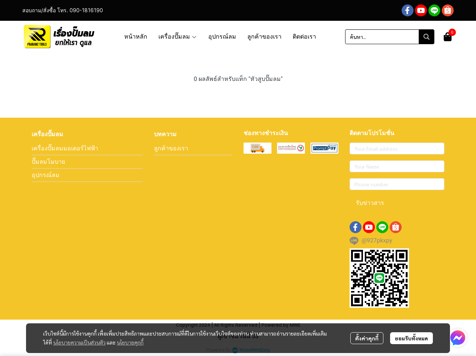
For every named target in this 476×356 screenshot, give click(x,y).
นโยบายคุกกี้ (130, 342)
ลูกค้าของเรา (171, 148)
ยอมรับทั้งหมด (411, 338)
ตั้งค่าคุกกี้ (367, 338)
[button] (389, 36)
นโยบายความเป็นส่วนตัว (79, 342)
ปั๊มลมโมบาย (48, 161)
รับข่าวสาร (370, 203)
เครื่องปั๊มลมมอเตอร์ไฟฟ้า (65, 148)
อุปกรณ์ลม (46, 175)
